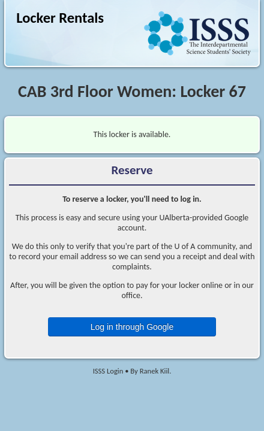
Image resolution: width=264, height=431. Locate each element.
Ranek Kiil (155, 370)
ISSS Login (108, 370)
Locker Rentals (60, 18)
